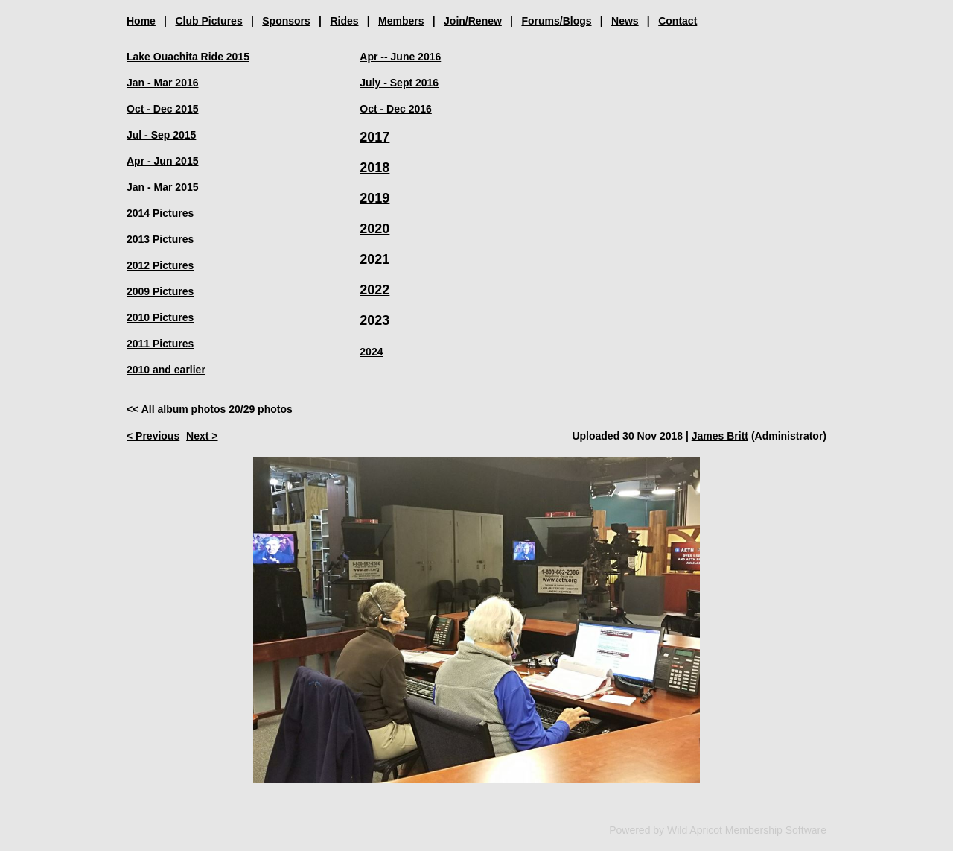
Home (141, 21)
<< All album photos (176, 409)
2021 (374, 259)
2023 (374, 320)
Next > (201, 436)
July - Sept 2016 (399, 83)
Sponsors (286, 21)
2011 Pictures (160, 343)
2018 (374, 167)
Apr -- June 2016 (400, 57)
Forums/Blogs (556, 21)
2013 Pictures (160, 239)
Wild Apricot (694, 830)
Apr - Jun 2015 (162, 161)
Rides (344, 21)
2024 (371, 352)
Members (401, 21)
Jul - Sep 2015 (161, 135)
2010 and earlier (166, 370)
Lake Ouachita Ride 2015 (188, 57)
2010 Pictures (160, 317)
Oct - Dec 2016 (396, 109)
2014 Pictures (160, 213)
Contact (677, 21)
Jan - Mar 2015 (163, 187)
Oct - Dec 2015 (163, 109)
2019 (374, 198)
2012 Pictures (160, 265)
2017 (374, 137)
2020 (374, 228)
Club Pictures (208, 21)
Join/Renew (473, 21)
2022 (374, 289)
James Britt (720, 436)
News (625, 21)
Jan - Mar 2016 (163, 83)
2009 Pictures (160, 291)
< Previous (153, 436)
